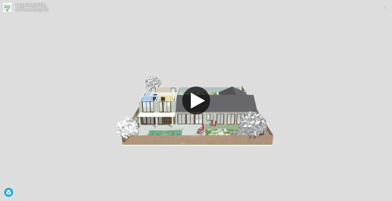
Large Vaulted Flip (30, 5)
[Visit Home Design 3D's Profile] (7, 7)
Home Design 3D (34, 9)
